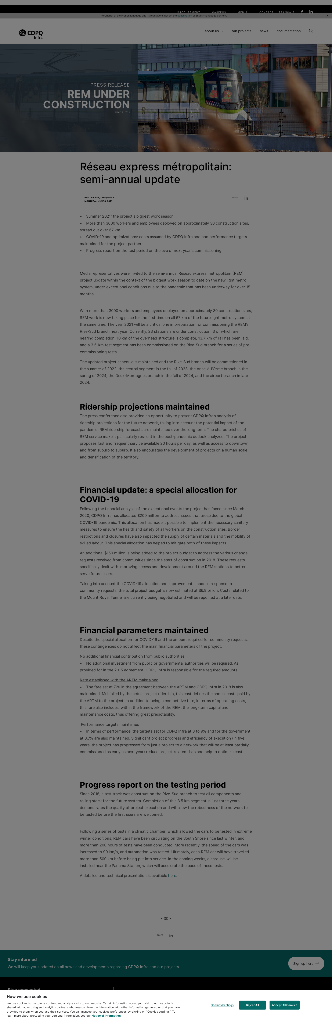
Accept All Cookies (284, 1008)
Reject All (252, 1008)
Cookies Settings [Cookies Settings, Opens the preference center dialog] (222, 1008)
